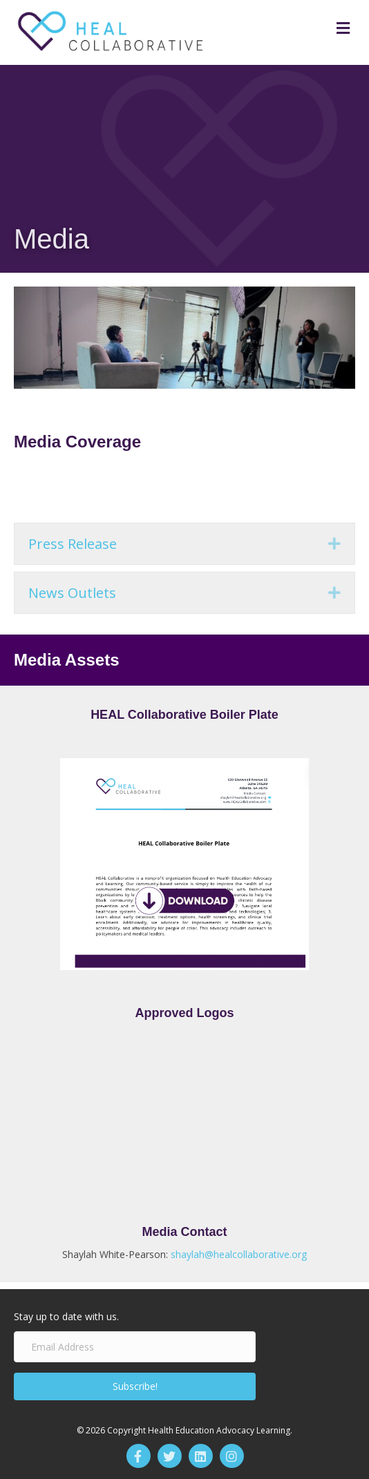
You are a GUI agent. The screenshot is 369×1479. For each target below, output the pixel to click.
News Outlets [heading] (72, 592)
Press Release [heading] (72, 543)
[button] (334, 544)
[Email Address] (135, 1346)
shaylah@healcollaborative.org (239, 1254)
